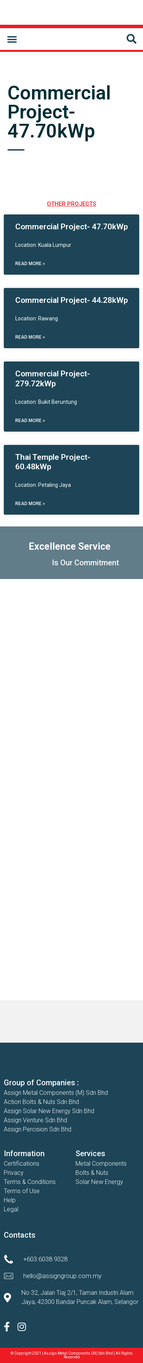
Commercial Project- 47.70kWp (71, 226)
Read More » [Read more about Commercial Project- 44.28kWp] (30, 337)
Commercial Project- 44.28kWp (71, 300)
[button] (12, 39)
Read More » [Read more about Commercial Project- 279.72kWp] (30, 420)
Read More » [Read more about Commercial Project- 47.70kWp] (30, 263)
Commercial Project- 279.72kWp (52, 378)
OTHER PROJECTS (71, 203)
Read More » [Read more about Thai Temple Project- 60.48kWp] (30, 503)
